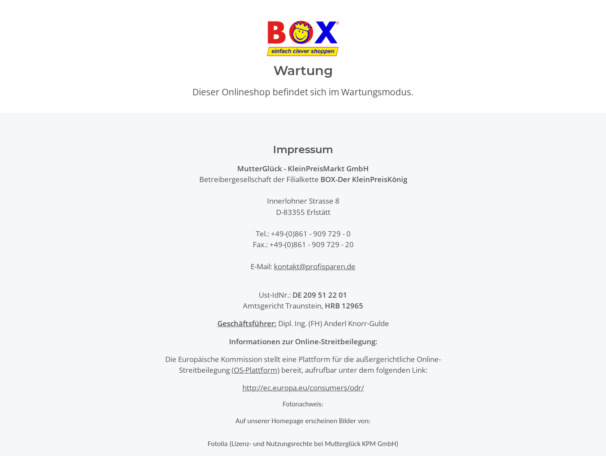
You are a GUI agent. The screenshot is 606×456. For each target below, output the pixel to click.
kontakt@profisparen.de (314, 266)
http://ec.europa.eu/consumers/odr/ (303, 388)
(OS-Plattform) (255, 370)
